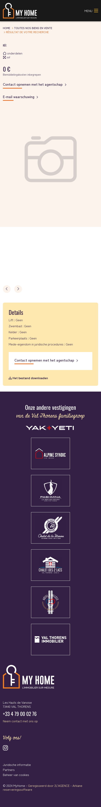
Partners (9, 769)
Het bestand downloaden (28, 377)
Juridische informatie (17, 764)
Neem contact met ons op (20, 721)
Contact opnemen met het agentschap (33, 84)
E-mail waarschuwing (18, 96)
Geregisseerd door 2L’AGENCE (49, 785)
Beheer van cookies (16, 774)
